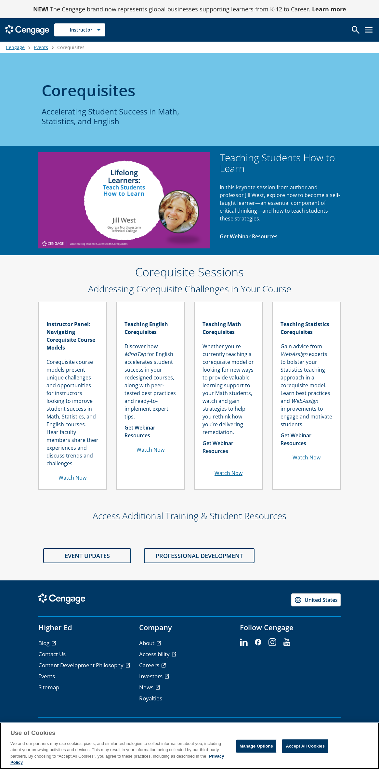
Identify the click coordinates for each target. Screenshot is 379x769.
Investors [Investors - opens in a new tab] (151, 676)
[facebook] (258, 642)
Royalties (150, 698)
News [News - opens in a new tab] (147, 687)
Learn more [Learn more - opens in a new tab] (329, 9)
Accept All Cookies (305, 746)
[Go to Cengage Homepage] (27, 29)
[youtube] (287, 642)
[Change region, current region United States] (316, 599)
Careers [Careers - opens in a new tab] (150, 665)
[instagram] (272, 642)
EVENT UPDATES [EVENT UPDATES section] (87, 556)
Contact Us (52, 654)
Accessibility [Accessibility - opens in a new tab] (155, 654)
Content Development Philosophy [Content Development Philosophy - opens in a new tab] (81, 665)
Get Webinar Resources (249, 236)
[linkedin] (244, 642)
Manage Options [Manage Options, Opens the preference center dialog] (256, 746)
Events (41, 47)
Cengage (15, 47)
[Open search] (355, 30)
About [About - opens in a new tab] (147, 643)
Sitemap (48, 687)
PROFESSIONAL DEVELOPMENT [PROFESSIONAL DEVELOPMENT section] (199, 556)
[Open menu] (368, 30)
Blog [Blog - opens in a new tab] (44, 643)
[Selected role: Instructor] (79, 29)
